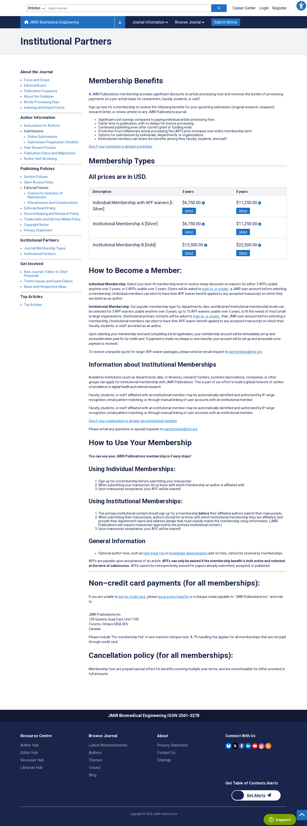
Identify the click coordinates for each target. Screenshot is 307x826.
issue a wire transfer (174, 597)
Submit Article (225, 22)
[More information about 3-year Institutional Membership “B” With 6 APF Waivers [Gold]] (205, 245)
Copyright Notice (36, 225)
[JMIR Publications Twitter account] (235, 746)
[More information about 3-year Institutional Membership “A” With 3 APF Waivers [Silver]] (203, 224)
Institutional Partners (40, 254)
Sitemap (164, 760)
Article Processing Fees (41, 102)
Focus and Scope (37, 80)
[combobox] (128, 8)
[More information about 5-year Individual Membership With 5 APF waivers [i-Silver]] (259, 203)
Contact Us (166, 752)
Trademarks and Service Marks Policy (52, 219)
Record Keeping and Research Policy (51, 214)
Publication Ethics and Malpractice (50, 153)
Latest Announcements (108, 745)
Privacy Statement (38, 230)
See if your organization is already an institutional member (133, 421)
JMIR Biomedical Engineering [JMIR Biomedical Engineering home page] (51, 22)
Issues (94, 767)
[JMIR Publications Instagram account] (262, 746)
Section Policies (36, 177)
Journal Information (150, 22)
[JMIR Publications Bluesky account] (228, 746)
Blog (92, 775)
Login (264, 8)
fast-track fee (154, 553)
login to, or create (215, 289)
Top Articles (33, 305)
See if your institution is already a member (121, 146)
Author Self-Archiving (40, 159)
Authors (95, 752)
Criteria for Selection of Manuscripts (45, 195)
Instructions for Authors (42, 126)
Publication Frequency (40, 91)
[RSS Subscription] (268, 746)
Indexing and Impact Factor (44, 107)
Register (279, 8)
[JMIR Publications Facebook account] (242, 746)
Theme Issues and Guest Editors (48, 281)
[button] (301, 5)
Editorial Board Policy (40, 208)
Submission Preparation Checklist (53, 142)
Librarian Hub (31, 767)
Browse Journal (189, 22)
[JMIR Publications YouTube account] (255, 746)
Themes (95, 760)
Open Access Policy (38, 182)
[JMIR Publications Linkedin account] (248, 746)
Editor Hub (29, 752)
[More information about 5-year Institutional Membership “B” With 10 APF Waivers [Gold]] (259, 245)
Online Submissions (42, 137)
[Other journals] (119, 22)
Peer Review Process (40, 148)
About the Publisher (39, 96)
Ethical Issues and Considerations (53, 203)
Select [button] (189, 211)
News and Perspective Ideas (45, 287)
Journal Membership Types (44, 248)
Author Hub (29, 745)
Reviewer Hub (32, 760)
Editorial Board (35, 85)
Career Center (244, 8)
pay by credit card (132, 597)
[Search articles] (219, 8)
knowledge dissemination (188, 553)
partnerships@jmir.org (245, 352)
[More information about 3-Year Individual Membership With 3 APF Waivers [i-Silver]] (203, 203)
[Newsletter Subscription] (256, 795)
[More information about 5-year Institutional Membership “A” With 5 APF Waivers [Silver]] (259, 224)
